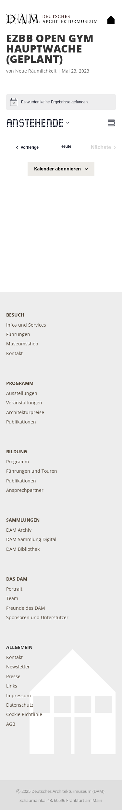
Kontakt (14, 353)
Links (11, 686)
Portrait (14, 589)
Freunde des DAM (25, 608)
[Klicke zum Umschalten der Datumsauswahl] (37, 123)
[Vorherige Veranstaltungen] (27, 147)
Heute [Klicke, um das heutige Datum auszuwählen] (65, 146)
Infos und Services (26, 325)
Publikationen (21, 422)
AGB (10, 724)
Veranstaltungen (24, 402)
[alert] (61, 102)
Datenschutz (19, 705)
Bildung (16, 451)
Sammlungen (23, 520)
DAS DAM (16, 579)
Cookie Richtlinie (24, 714)
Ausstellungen (21, 393)
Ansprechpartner (24, 490)
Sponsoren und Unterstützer (37, 617)
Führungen (18, 334)
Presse (13, 676)
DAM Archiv (18, 530)
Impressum (18, 695)
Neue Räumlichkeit (35, 71)
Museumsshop (22, 344)
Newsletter (18, 667)
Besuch (15, 315)
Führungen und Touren (31, 471)
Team (12, 598)
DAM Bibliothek (23, 549)
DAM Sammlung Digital (31, 539)
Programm (19, 383)
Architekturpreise (25, 412)
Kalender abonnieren (57, 169)
